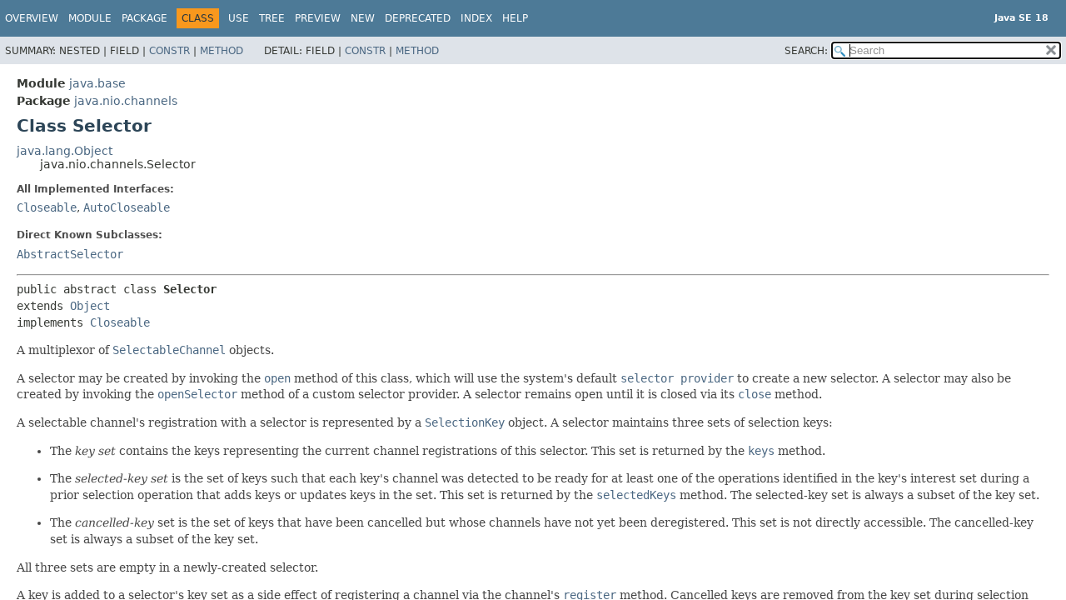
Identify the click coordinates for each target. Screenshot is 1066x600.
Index (476, 18)
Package (144, 18)
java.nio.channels (125, 101)
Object (90, 305)
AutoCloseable (126, 207)
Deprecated (418, 18)
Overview (31, 18)
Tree (272, 18)
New (363, 18)
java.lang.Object (64, 151)
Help (515, 18)
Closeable (47, 207)
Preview (318, 18)
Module (90, 18)
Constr (169, 51)
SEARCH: (806, 51)
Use (238, 18)
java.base (97, 83)
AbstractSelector (70, 254)
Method (221, 51)
